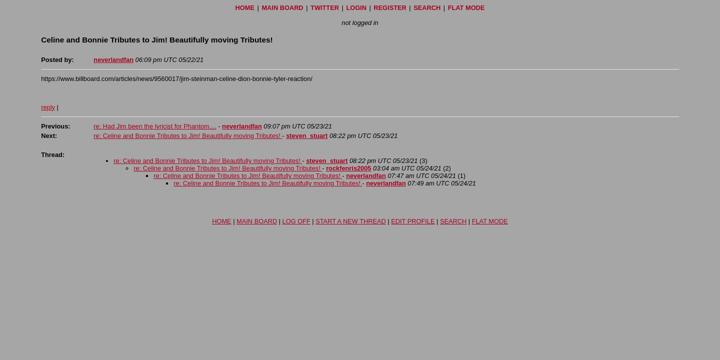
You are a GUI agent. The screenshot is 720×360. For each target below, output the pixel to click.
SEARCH (427, 8)
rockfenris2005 (348, 168)
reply (48, 107)
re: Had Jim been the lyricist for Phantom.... (155, 126)
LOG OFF (296, 221)
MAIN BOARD (282, 8)
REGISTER (390, 8)
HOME (245, 8)
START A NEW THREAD (351, 221)
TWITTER (324, 8)
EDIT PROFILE (412, 221)
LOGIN (356, 8)
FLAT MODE (466, 8)
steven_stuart (307, 136)
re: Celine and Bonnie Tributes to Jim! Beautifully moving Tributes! (188, 136)
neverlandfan (114, 60)
